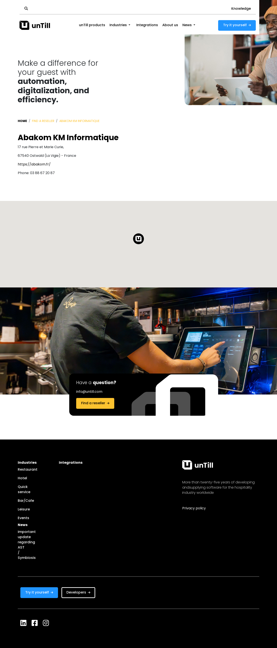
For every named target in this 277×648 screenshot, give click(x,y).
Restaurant (21, 470)
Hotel (21, 478)
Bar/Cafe (21, 501)
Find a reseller (43, 121)
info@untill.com (89, 392)
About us (170, 25)
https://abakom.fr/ (34, 164)
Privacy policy (194, 508)
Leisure (21, 509)
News (187, 25)
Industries (118, 25)
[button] (129, 25)
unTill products (92, 25)
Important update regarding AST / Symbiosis (21, 545)
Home (22, 121)
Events (21, 518)
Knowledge (241, 9)
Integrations (147, 25)
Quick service (21, 489)
